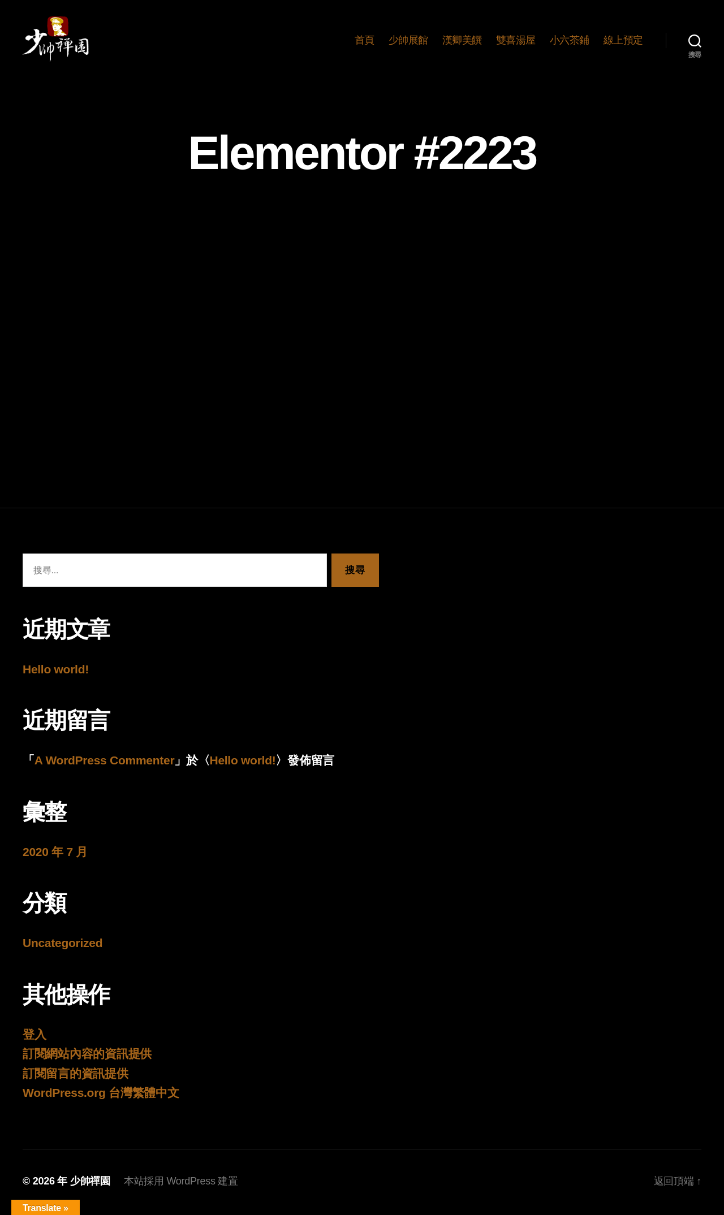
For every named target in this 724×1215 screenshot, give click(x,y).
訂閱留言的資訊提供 (75, 1075)
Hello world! (56, 670)
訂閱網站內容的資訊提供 (87, 1055)
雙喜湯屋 (516, 40)
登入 (34, 1036)
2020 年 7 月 (55, 853)
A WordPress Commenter (105, 762)
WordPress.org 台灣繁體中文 (101, 1094)
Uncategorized (62, 945)
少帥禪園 (90, 1182)
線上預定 (623, 40)
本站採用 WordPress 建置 (181, 1182)
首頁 (364, 40)
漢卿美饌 (462, 40)
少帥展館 (408, 40)
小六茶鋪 (569, 40)
